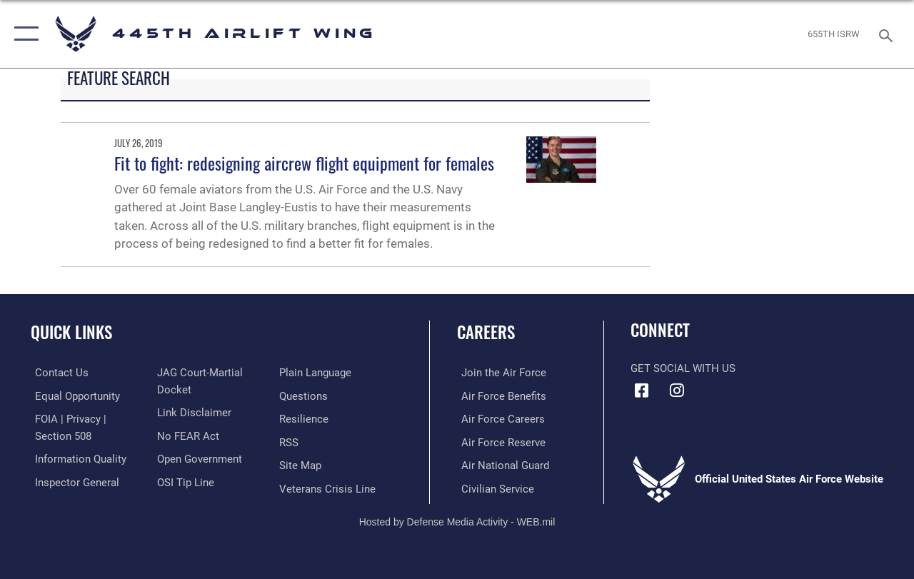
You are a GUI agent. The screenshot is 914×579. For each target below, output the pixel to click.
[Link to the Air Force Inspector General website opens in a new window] (73, 480)
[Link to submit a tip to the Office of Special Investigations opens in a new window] (184, 480)
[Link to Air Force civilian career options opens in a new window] (493, 486)
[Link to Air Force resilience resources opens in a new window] (305, 418)
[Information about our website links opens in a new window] (193, 412)
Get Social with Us (683, 368)
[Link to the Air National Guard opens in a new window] (501, 464)
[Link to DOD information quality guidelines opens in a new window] (76, 457)
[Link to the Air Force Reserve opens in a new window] (499, 441)
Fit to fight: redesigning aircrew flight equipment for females (304, 163)
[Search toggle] (888, 34)
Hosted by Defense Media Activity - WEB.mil (457, 519)
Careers (486, 332)
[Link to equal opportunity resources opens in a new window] (73, 395)
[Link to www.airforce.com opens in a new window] (499, 372)
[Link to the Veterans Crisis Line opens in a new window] (329, 486)
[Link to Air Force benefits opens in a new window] (499, 395)
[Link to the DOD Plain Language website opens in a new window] (317, 372)
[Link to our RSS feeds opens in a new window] (290, 441)
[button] (23, 34)
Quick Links (71, 332)
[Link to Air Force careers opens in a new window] (499, 418)
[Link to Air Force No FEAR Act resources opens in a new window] (187, 434)
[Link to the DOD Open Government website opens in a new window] (198, 457)
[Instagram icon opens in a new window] (676, 390)
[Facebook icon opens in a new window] (641, 390)
